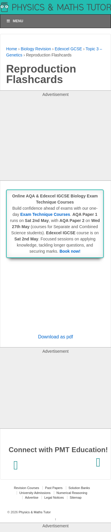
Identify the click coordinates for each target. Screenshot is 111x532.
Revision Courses (26, 488)
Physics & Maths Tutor (34, 512)
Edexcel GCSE (68, 49)
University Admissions (35, 493)
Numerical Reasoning (72, 493)
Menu (14, 21)
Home (11, 49)
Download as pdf (55, 336)
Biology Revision (36, 49)
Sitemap (75, 497)
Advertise (31, 497)
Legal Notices (54, 497)
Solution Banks (79, 488)
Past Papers (54, 488)
